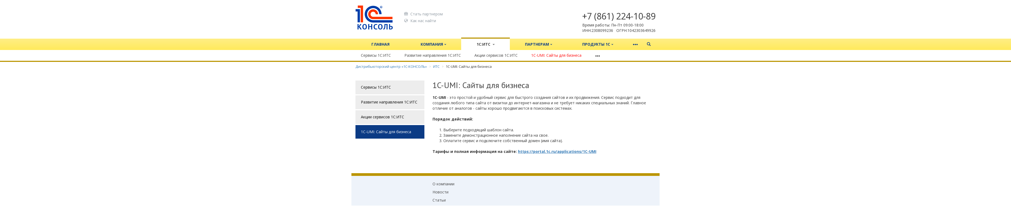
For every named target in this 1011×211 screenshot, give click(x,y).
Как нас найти (420, 20)
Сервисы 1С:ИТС (376, 55)
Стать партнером (423, 14)
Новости (440, 192)
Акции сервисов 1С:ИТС (496, 55)
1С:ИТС (486, 44)
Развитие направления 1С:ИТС (432, 55)
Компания (433, 44)
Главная (380, 44)
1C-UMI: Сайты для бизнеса (556, 55)
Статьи (439, 200)
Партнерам (538, 44)
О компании (443, 183)
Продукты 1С (597, 44)
